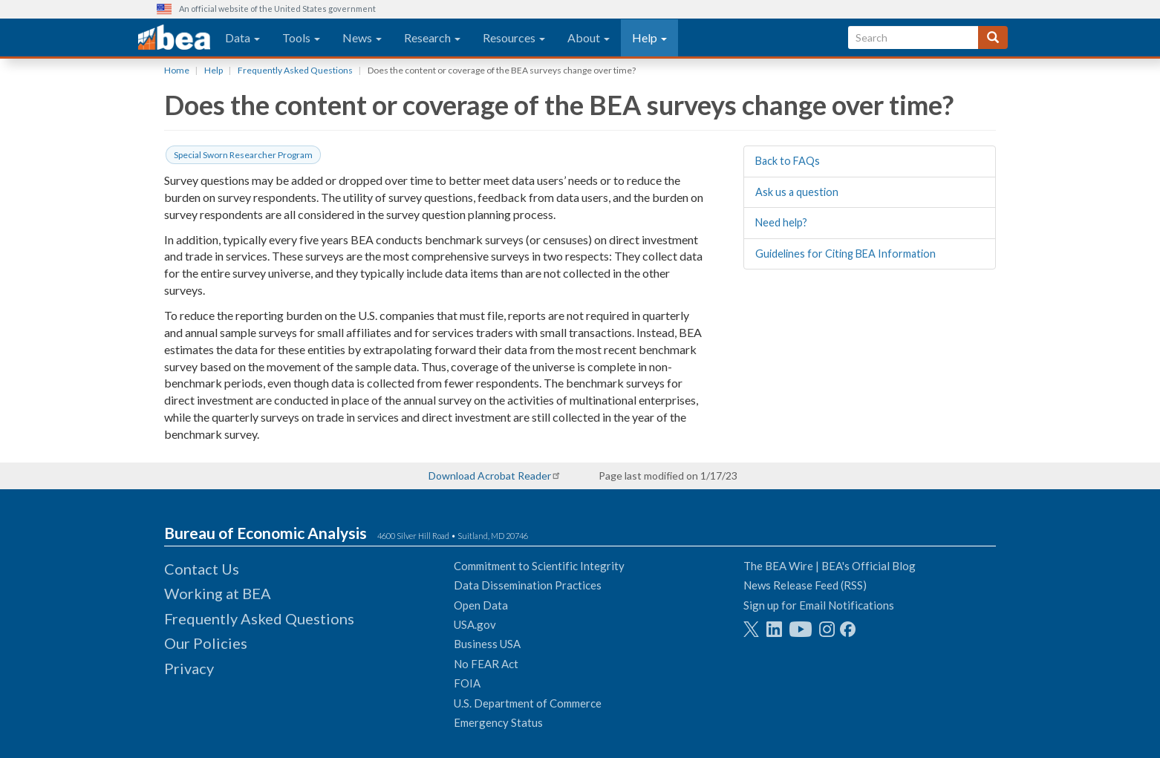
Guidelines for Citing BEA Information (845, 253)
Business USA (487, 643)
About (588, 37)
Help (649, 37)
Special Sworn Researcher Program (243, 154)
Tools (301, 37)
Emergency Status (498, 722)
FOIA (467, 683)
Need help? (781, 222)
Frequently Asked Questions (295, 70)
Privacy (189, 668)
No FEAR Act (486, 663)
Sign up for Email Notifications (818, 605)
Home (176, 70)
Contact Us (201, 569)
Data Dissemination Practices (528, 585)
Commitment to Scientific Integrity (539, 565)
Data (242, 37)
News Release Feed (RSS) (805, 585)
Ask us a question (796, 192)
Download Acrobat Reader (490, 475)
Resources (514, 37)
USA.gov (475, 624)
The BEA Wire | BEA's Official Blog (829, 565)
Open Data (481, 605)
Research (432, 37)
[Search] (993, 37)
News (362, 37)
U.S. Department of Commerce (528, 703)
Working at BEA (217, 593)
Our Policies (205, 643)
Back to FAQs (787, 160)
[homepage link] (174, 37)
